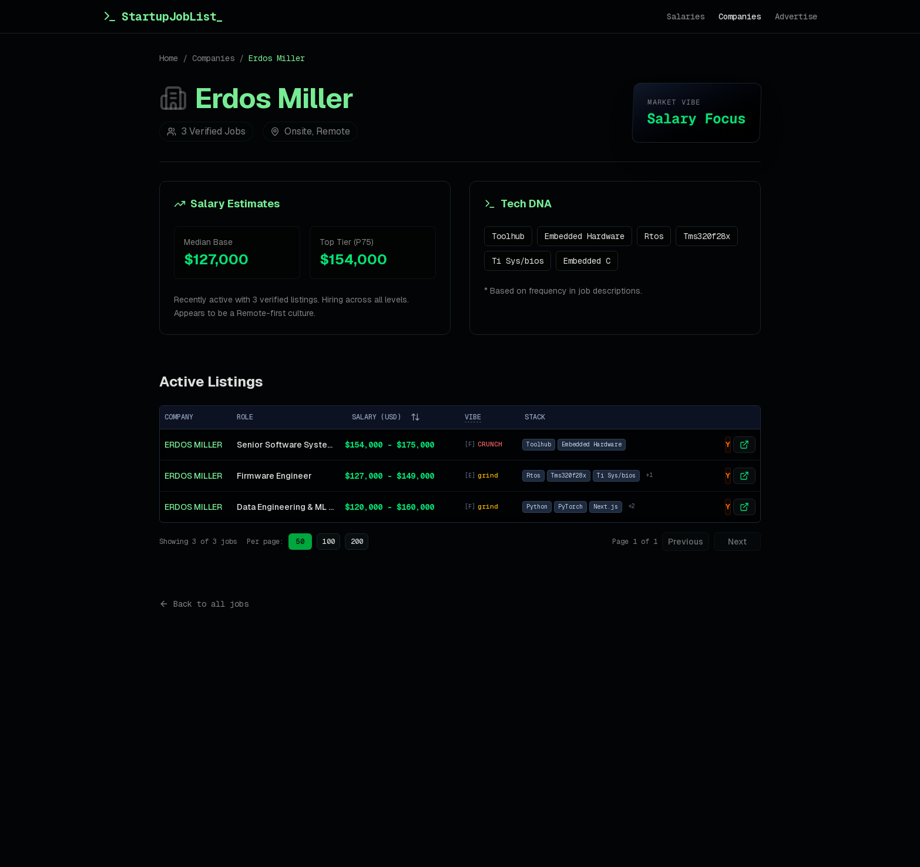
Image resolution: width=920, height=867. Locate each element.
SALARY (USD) (386, 417)
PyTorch (570, 506)
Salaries (685, 16)
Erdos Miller (193, 444)
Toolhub (508, 236)
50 (300, 541)
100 (329, 541)
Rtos (653, 236)
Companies (739, 16)
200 (357, 541)
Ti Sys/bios (517, 261)
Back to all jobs (204, 604)
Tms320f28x (706, 236)
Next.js (605, 506)
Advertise (796, 16)
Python (537, 506)
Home (168, 58)
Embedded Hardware (584, 236)
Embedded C (586, 261)
